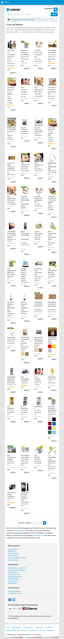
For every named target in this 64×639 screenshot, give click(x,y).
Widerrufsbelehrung (12, 630)
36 (41, 523)
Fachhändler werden (14, 593)
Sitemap (42, 630)
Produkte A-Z (33, 630)
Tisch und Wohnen (28, 20)
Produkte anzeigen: (24, 523)
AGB (7, 627)
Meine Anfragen (13, 560)
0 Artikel (50, 10)
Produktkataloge (13, 579)
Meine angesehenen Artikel (17, 558)
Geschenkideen (18, 531)
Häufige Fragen (13, 549)
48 (44, 523)
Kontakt (23, 630)
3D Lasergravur (13, 572)
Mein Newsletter (13, 553)
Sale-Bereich (37, 535)
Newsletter (50, 630)
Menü (5, 2)
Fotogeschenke (16, 20)
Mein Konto (11, 551)
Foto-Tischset (24, 92)
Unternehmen (12, 583)
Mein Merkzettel (13, 556)
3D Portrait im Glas (14, 574)
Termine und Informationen (17, 570)
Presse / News (12, 581)
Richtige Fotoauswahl (15, 577)
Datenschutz (39, 627)
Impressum (49, 627)
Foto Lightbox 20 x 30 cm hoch (38, 92)
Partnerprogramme (14, 591)
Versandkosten (28, 627)
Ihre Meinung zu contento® (17, 568)
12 (33, 523)
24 (37, 523)
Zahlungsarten (16, 627)
